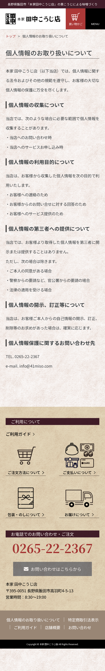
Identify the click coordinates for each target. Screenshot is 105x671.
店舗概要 (52, 631)
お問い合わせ (79, 631)
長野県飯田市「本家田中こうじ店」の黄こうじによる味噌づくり (53, 4)
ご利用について (25, 421)
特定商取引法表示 (83, 624)
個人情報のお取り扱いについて (33, 624)
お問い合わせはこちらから (56, 573)
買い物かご (76, 24)
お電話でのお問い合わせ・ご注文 (42, 538)
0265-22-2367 (52, 551)
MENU (95, 24)
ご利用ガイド (18, 434)
